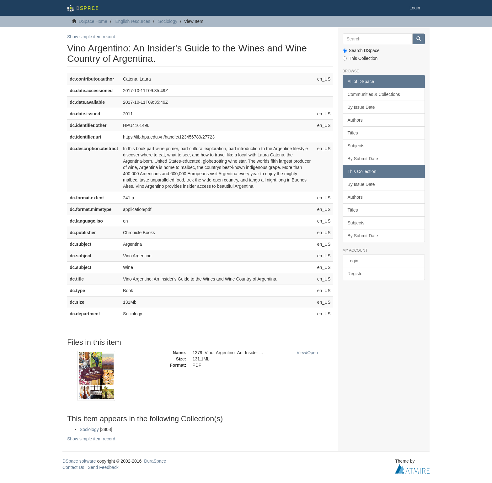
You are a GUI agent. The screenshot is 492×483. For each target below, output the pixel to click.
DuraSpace (155, 461)
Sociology (167, 21)
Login (353, 260)
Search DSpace (361, 50)
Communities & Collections (374, 94)
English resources (132, 21)
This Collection (360, 58)
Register (356, 273)
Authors (355, 120)
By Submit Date (363, 158)
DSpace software (79, 461)
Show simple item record (91, 36)
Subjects (356, 145)
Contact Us (73, 467)
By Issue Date (361, 107)
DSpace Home (93, 21)
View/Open (307, 352)
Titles (353, 132)
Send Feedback (103, 467)
